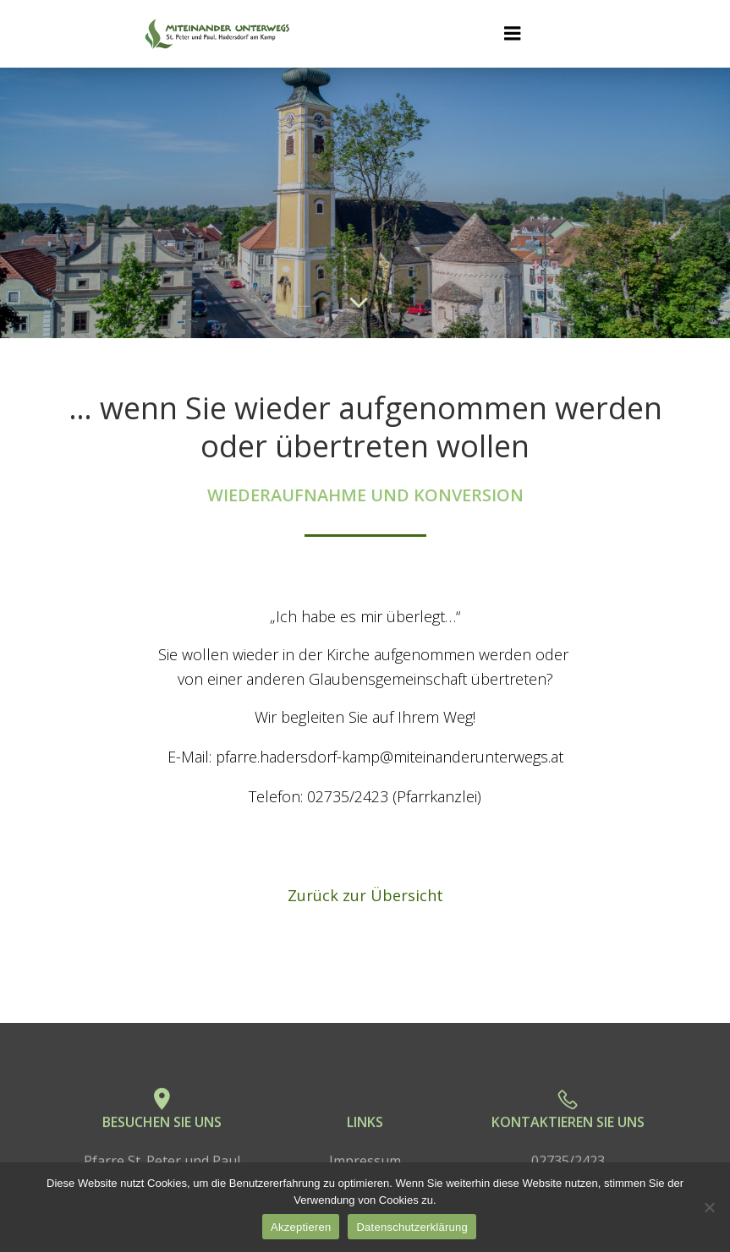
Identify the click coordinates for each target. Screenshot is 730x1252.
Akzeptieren (301, 1227)
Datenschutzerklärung (411, 1227)
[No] (708, 1207)
